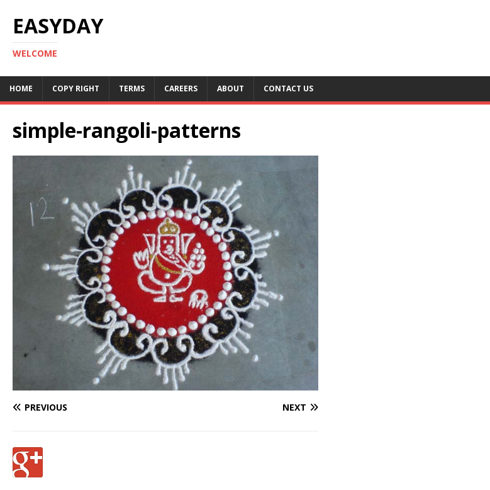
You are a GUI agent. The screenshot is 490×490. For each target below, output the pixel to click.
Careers (181, 88)
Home (21, 88)
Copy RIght (75, 88)
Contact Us (288, 88)
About (230, 88)
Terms (132, 88)
